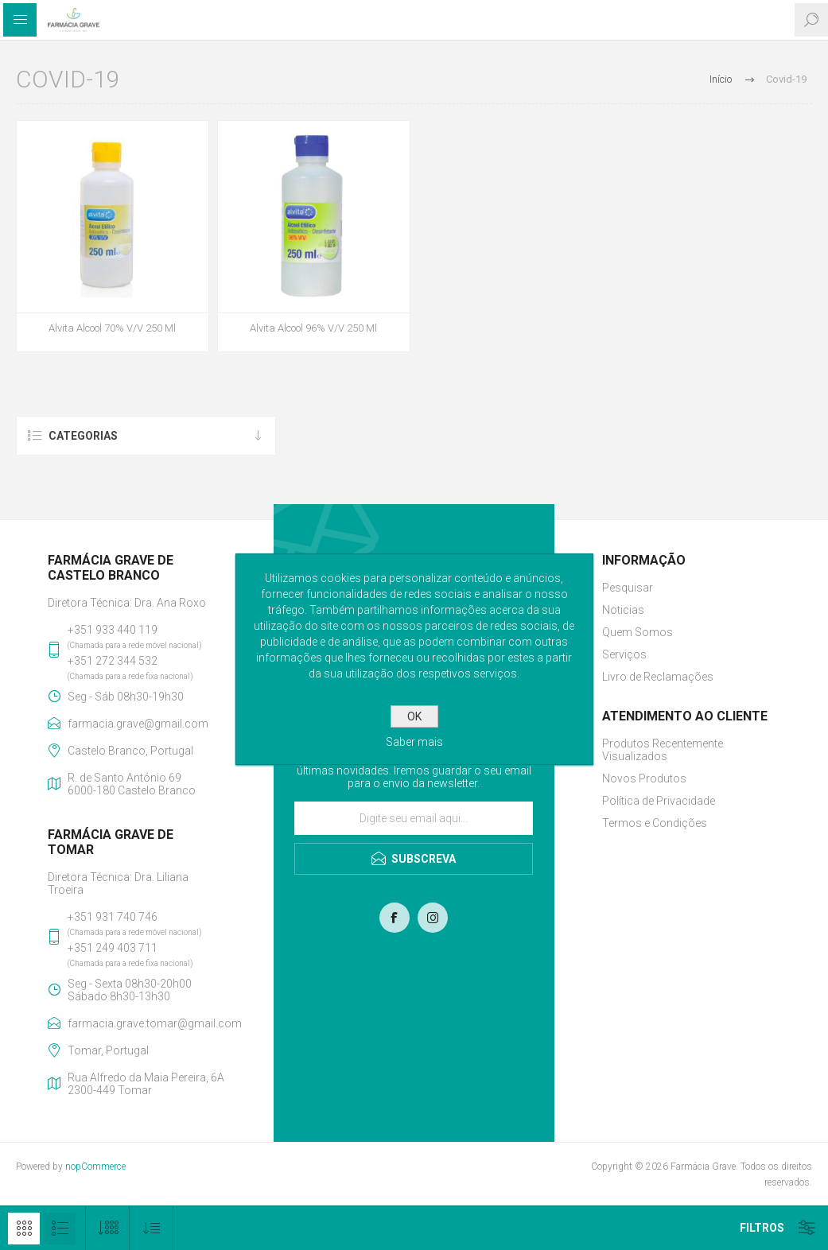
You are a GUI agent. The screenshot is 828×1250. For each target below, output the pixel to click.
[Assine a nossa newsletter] (413, 818)
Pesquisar (627, 587)
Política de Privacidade (658, 800)
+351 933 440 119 (112, 629)
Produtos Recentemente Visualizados (662, 750)
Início (720, 79)
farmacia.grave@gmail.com (138, 723)
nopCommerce (95, 1166)
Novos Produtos (644, 778)
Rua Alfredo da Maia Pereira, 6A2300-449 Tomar (146, 1084)
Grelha (24, 1228)
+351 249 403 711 (112, 947)
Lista (60, 1228)
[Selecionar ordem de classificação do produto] (151, 1228)
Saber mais (414, 742)
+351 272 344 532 (112, 660)
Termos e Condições (654, 823)
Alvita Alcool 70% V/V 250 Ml (112, 328)
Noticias (623, 610)
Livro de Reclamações (657, 676)
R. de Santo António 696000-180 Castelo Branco (132, 784)
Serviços (624, 654)
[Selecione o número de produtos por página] (108, 1228)
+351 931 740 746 (112, 916)
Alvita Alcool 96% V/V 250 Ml (313, 328)
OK (414, 716)
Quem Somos (637, 632)
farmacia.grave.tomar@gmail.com (147, 1023)
